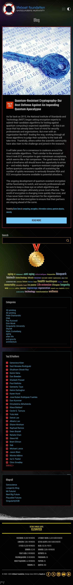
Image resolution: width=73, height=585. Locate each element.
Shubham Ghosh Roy (19, 369)
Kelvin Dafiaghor (17, 390)
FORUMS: (30, 565)
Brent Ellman (15, 442)
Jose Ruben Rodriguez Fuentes (23, 397)
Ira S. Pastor (15, 459)
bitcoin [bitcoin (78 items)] (31, 278)
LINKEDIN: (21, 542)
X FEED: (21, 546)
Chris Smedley (16, 462)
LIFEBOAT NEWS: (43, 538)
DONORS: (28, 549)
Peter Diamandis (13, 315)
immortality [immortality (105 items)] (9, 284)
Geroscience (11, 485)
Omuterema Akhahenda (20, 404)
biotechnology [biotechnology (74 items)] (21, 278)
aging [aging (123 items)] (10, 274)
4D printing (11, 313)
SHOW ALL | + (10, 465)
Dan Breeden (15, 376)
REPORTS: (41, 553)
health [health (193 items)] (41, 281)
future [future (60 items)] (25, 281)
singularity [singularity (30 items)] (62, 288)
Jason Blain (15, 452)
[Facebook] (48, 574)
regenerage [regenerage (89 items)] (32, 288)
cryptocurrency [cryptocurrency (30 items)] (57, 278)
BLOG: (40, 546)
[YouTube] (64, 574)
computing (26, 209)
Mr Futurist (11, 491)
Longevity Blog (12, 488)
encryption (34, 209)
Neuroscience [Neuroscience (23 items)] (12, 288)
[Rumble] (69, 574)
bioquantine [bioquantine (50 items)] (51, 274)
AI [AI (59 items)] (15, 274)
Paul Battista (15, 383)
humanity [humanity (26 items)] (60, 282)
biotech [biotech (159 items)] (10, 277)
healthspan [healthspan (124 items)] (51, 281)
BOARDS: (41, 549)
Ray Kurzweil (11, 321)
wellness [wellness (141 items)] (53, 291)
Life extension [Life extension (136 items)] (44, 285)
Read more (36, 220)
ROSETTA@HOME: (20, 561)
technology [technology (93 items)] (30, 291)
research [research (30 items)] (53, 288)
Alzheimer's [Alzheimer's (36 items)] (19, 275)
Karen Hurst (15, 393)
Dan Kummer (16, 400)
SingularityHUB (12, 501)
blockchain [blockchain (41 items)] (37, 278)
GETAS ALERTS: (43, 542)
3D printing (11, 310)
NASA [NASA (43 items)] (6, 288)
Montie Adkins (16, 455)
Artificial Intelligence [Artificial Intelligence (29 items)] (40, 274)
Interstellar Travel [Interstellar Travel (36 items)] (21, 285)
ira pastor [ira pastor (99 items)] (31, 285)
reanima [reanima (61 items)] (23, 288)
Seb (11, 445)
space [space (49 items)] (67, 288)
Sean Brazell (15, 431)
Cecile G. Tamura (17, 411)
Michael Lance (16, 448)
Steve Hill (14, 438)
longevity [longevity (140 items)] (65, 285)
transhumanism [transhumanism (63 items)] (42, 292)
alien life (10, 336)
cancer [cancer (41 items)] (50, 278)
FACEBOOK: (20, 538)
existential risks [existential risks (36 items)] (11, 282)
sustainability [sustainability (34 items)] (20, 292)
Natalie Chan (15, 435)
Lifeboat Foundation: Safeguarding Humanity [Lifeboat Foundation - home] (30, 9)
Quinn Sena (17, 209)
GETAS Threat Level (36, 528)
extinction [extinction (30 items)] (19, 282)
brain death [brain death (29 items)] (44, 278)
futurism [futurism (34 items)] (30, 282)
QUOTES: (41, 565)
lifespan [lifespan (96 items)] (56, 285)
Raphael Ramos (17, 428)
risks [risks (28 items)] (57, 288)
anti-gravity (11, 339)
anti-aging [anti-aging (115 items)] (29, 274)
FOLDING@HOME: (20, 557)
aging (8, 334)
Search (68, 240)
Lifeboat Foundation (18, 574)
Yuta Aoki (14, 414)
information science (45, 209)
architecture (11, 342)
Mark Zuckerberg (13, 331)
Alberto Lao (15, 421)
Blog (37, 20)
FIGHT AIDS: (23, 553)
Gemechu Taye (16, 387)
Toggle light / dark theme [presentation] (68, 9)
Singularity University (15, 326)
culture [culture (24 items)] (63, 278)
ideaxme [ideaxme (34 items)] (65, 282)
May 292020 (9, 105)
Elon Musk (10, 323)
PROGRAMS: (42, 557)
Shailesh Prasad (17, 380)
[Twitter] (53, 574)
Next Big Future (13, 494)
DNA (8, 318)
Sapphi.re (42, 574)
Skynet (9, 328)
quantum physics (58, 209)
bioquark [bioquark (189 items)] (61, 274)
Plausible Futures (13, 498)
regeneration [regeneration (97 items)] (44, 288)
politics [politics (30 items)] (17, 288)
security (9, 212)
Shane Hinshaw (17, 424)
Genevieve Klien (17, 363)
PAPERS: (41, 561)
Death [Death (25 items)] (66, 278)
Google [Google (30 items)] (35, 282)
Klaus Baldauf (16, 407)
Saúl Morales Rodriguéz (20, 366)
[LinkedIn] (59, 574)
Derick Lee (14, 418)
